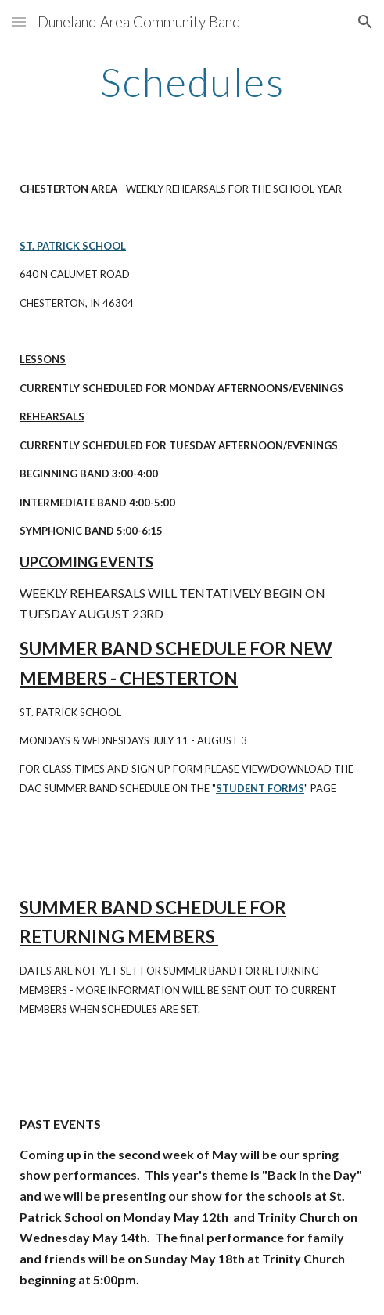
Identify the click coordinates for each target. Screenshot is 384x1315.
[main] (192, 82)
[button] (19, 21)
